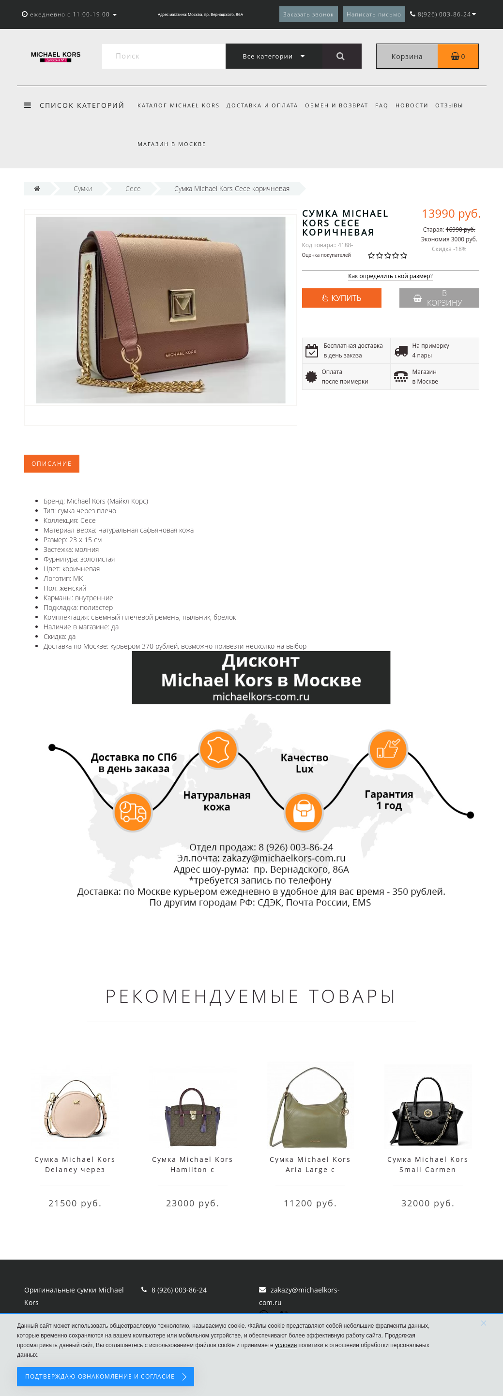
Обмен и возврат (339, 105)
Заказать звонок (308, 14)
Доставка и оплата (264, 105)
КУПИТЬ (346, 298)
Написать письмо (374, 14)
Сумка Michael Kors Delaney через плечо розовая (75, 1169)
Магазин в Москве (171, 144)
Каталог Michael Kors (178, 105)
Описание (51, 464)
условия (286, 1345)
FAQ (386, 105)
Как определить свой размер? (390, 276)
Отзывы (457, 105)
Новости (418, 105)
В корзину (437, 298)
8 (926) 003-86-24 (179, 1289)
